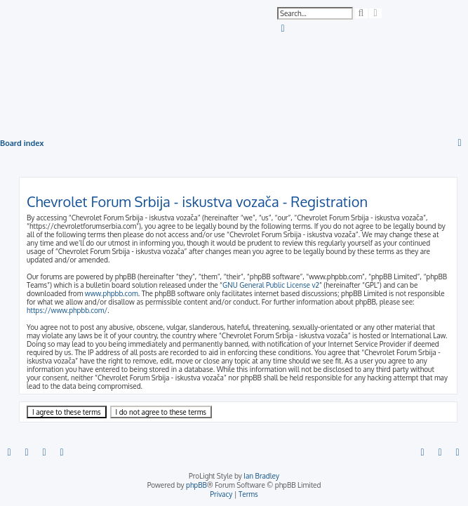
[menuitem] (283, 28)
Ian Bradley (261, 476)
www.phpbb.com (111, 293)
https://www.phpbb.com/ (67, 310)
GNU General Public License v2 (270, 285)
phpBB (196, 485)
